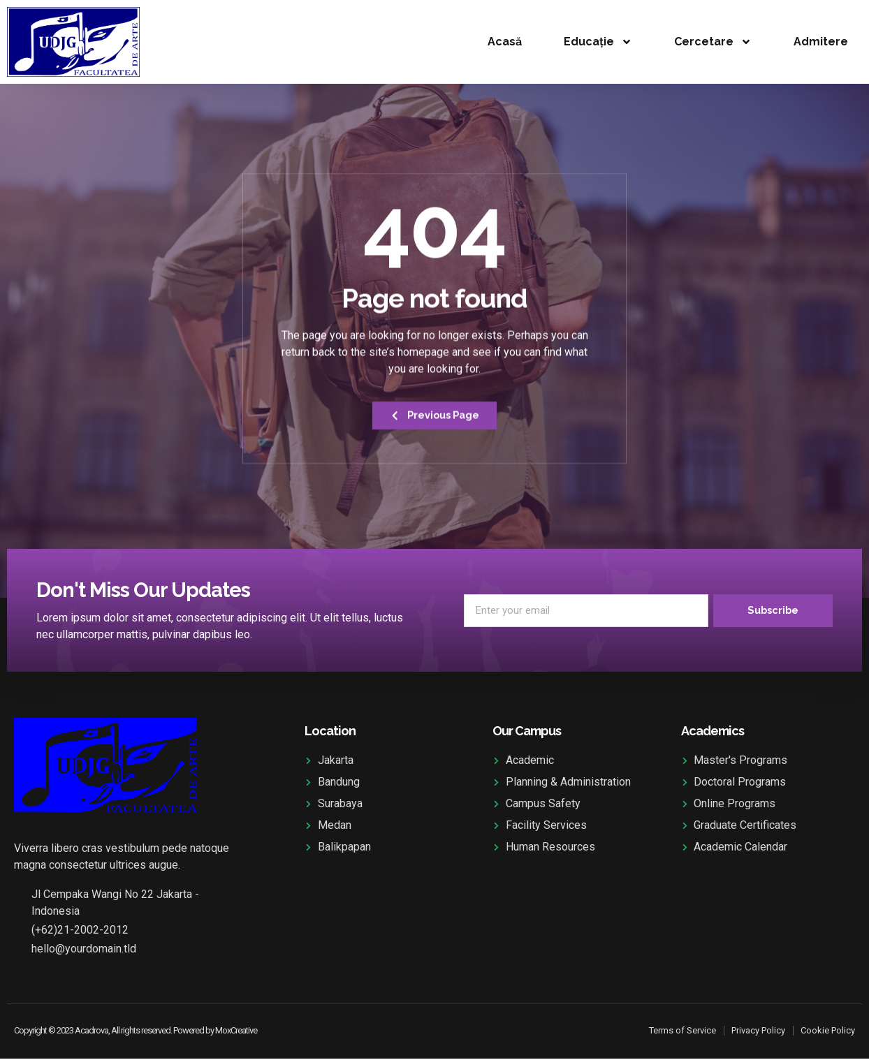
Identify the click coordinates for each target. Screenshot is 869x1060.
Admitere (821, 41)
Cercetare (713, 41)
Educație (598, 41)
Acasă (505, 41)
